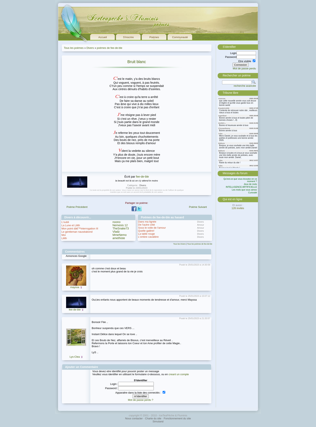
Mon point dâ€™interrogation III (79, 228)
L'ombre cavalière (148, 236)
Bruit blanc (136, 61)
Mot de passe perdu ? (140, 399)
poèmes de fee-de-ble (109, 47)
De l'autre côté (146, 224)
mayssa (74, 287)
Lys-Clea (75, 356)
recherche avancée (245, 85)
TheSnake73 (120, 228)
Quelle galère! (146, 230)
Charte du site (153, 418)
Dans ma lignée (147, 221)
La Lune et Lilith (70, 225)
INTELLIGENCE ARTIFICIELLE (241, 187)
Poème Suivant (198, 206)
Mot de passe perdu (244, 68)
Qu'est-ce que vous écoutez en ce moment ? (240, 180)
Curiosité (252, 192)
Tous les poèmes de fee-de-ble (199, 244)
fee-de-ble (142, 176)
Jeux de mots (250, 184)
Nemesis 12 (120, 225)
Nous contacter (134, 418)
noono (116, 222)
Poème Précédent (77, 206)
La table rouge (146, 233)
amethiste (118, 238)
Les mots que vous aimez (244, 190)
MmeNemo (119, 234)
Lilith (64, 238)
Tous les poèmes (74, 47)
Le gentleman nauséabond (77, 231)
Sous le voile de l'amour (152, 227)
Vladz (116, 231)
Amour (200, 224)
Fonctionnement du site (177, 418)
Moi (63, 234)
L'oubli (65, 222)
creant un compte (179, 374)
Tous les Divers (179, 244)
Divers (90, 47)
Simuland (158, 421)
